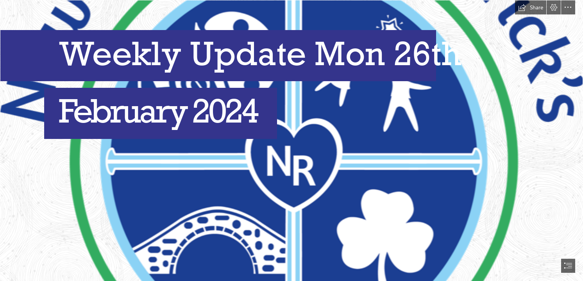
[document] (291, 140)
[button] (530, 7)
